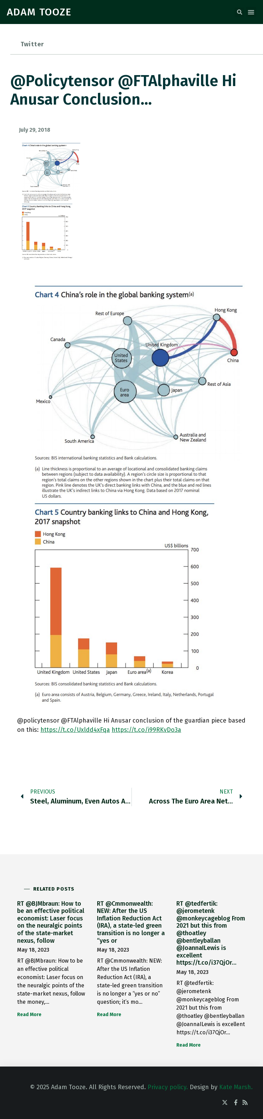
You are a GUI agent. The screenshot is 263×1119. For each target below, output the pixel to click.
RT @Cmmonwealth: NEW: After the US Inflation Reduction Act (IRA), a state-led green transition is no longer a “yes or (131, 922)
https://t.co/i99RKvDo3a (146, 730)
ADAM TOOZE (39, 12)
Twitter (32, 44)
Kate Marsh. (236, 1087)
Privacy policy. (168, 1087)
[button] (239, 12)
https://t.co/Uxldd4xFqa (75, 730)
